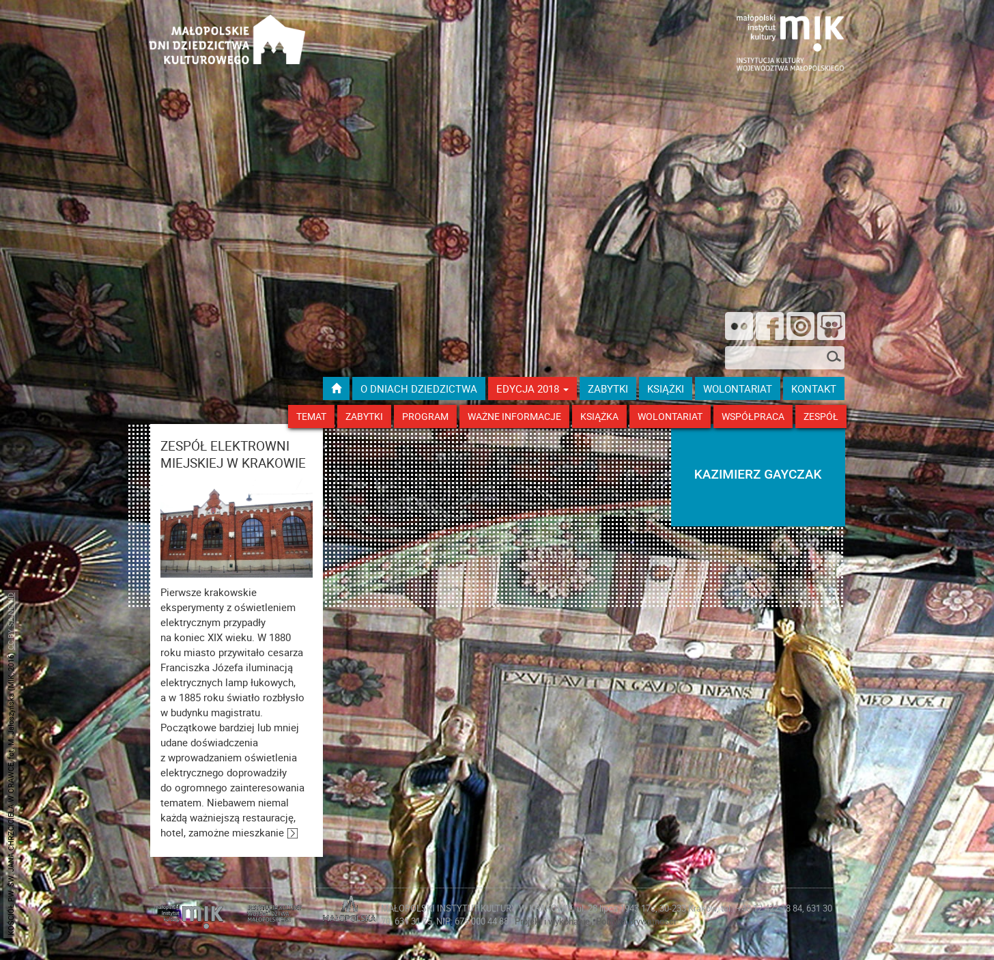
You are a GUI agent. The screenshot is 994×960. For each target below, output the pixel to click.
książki (665, 388)
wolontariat (737, 388)
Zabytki (364, 416)
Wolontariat (670, 416)
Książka (599, 416)
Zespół (821, 416)
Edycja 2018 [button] (532, 388)
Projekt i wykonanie (553, 921)
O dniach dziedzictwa (418, 388)
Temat (311, 416)
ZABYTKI (608, 388)
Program (425, 416)
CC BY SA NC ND (10, 621)
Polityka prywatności (636, 921)
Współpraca (753, 416)
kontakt (813, 388)
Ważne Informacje (514, 416)
